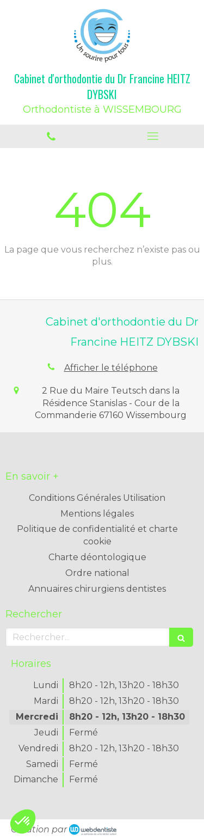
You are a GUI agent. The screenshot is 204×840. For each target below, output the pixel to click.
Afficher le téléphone (111, 368)
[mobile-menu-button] (153, 136)
